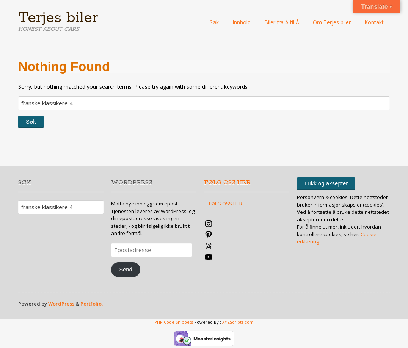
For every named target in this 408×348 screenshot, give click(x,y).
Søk (214, 22)
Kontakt (374, 22)
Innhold (241, 22)
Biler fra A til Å (281, 22)
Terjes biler (58, 17)
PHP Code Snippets (173, 322)
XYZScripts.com (238, 322)
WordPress (61, 303)
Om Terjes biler (332, 22)
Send (125, 269)
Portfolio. (91, 303)
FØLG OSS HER (227, 183)
